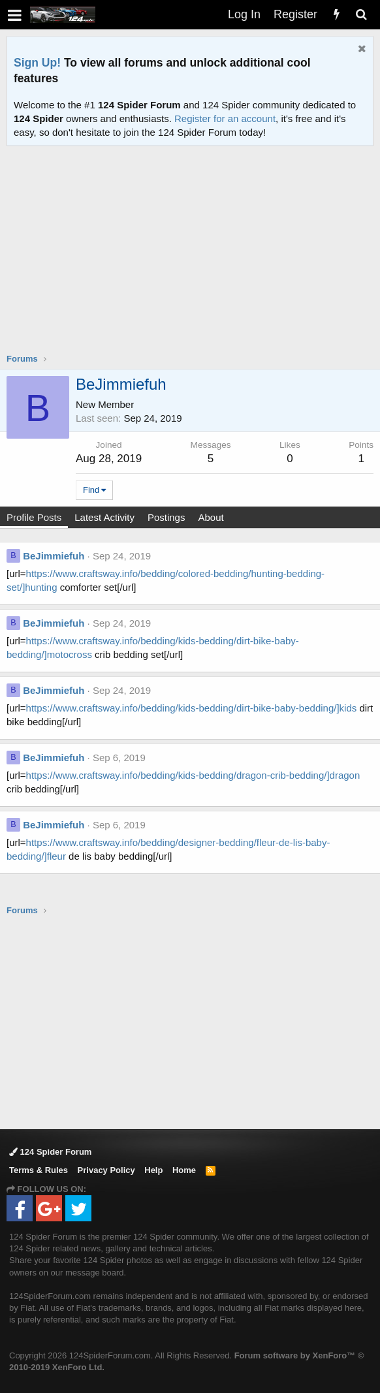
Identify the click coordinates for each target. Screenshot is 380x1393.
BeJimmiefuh (53, 555)
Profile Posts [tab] (34, 517)
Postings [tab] (166, 517)
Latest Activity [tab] (104, 517)
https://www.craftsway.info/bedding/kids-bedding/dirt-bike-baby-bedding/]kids (191, 707)
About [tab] (210, 517)
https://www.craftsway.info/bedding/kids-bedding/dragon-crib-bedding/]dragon (193, 775)
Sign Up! (37, 62)
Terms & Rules (38, 1170)
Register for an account (225, 118)
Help (153, 1170)
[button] (15, 14)
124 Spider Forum (50, 1152)
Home (184, 1170)
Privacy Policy (106, 1170)
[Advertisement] (193, 257)
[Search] (361, 14)
